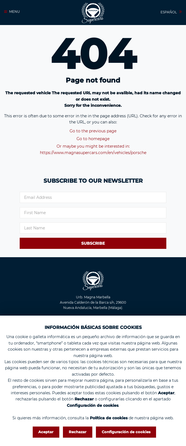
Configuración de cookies (126, 432)
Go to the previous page (93, 130)
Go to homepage (93, 138)
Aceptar (45, 432)
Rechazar (77, 432)
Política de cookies (109, 417)
